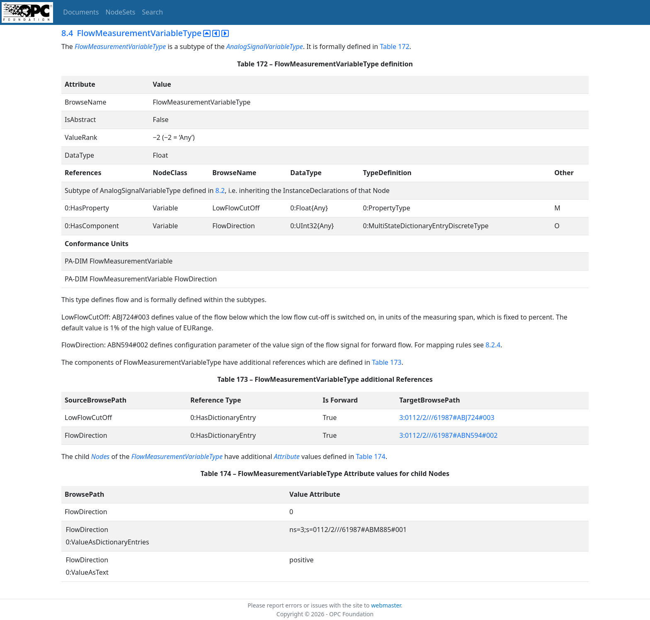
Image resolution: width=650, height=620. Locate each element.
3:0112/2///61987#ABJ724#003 (446, 417)
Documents (81, 12)
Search (152, 12)
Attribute (287, 456)
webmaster (386, 605)
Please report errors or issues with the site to (309, 605)
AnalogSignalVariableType (264, 46)
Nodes (100, 456)
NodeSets (121, 12)
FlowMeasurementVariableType (120, 46)
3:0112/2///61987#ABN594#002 (448, 435)
